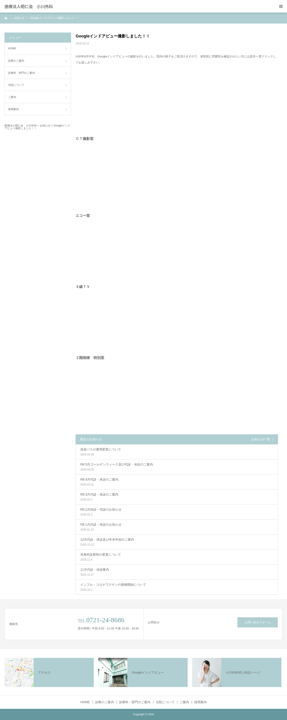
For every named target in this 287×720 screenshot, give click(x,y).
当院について (16, 85)
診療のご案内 (16, 60)
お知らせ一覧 (260, 439)
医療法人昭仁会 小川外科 (28, 6)
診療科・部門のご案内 (21, 72)
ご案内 (12, 97)
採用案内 (13, 109)
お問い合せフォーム (258, 622)
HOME (12, 48)
